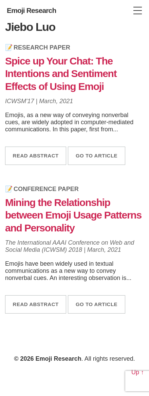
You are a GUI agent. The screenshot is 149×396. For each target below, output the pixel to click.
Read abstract (36, 155)
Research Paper (42, 47)
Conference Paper (46, 189)
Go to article (96, 155)
